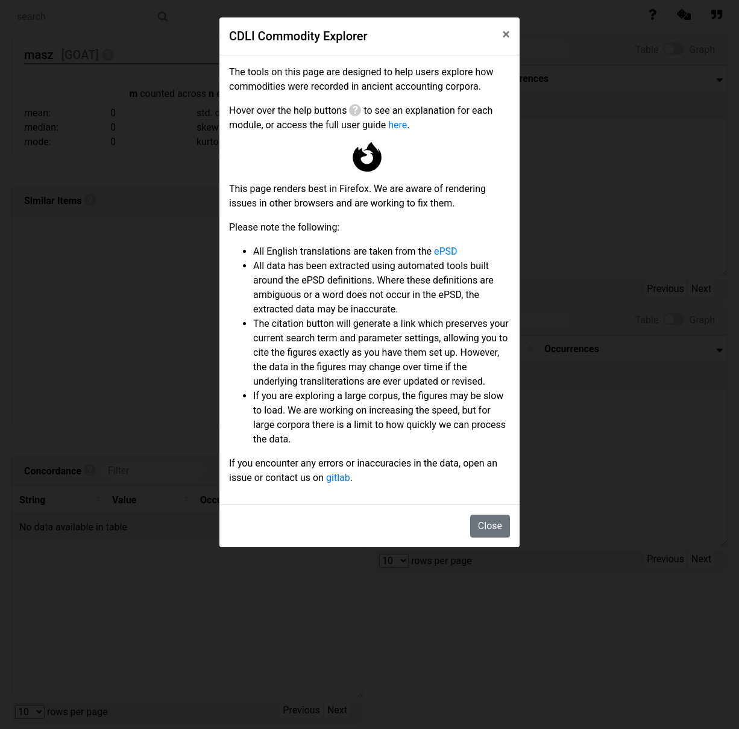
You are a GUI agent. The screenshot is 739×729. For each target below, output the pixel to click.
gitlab (338, 477)
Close (490, 526)
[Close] (506, 34)
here (397, 125)
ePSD (446, 251)
